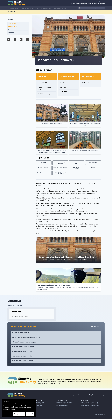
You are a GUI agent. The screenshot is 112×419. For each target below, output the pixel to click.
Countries (92, 1)
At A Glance (12, 23)
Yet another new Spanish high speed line (90, 404)
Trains (103, 1)
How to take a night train (38, 402)
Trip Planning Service (60, 8)
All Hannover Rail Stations (56, 13)
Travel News (84, 400)
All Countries (21, 13)
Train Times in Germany (43, 173)
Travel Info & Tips (13, 8)
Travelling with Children (37, 404)
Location (43, 162)
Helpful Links (12, 26)
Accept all (30, 414)
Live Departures (93, 162)
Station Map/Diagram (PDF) (77, 162)
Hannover (45, 13)
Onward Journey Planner (60, 167)
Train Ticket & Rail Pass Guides (29, 8)
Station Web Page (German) (60, 162)
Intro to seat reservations (62, 405)
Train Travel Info (11, 13)
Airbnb (93, 167)
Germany (28, 13)
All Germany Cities (37, 13)
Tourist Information (43, 167)
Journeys (98, 1)
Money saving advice (61, 404)
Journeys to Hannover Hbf (19, 316)
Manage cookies (18, 414)
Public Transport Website (76, 167)
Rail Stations (86, 1)
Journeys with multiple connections (64, 402)
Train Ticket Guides (62, 400)
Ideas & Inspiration (46, 8)
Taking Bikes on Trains (37, 405)
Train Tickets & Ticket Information (60, 173)
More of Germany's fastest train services (90, 405)
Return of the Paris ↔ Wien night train (89, 402)
